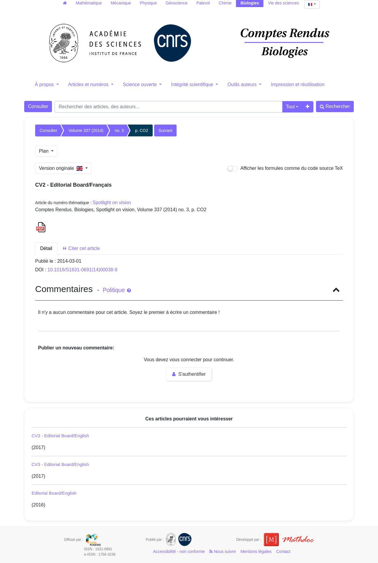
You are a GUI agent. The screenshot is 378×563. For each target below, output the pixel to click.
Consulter (38, 106)
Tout (290, 106)
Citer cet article (81, 248)
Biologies (249, 3)
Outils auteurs (242, 84)
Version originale (61, 168)
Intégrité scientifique (192, 84)
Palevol (203, 3)
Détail (46, 248)
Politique (117, 290)
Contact (283, 551)
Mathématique (89, 3)
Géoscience (177, 3)
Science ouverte (140, 84)
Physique (148, 3)
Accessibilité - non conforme (179, 551)
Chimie (225, 3)
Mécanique (121, 3)
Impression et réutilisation (297, 84)
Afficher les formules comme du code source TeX (285, 168)
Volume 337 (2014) (86, 130)
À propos (45, 84)
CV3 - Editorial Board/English (60, 435)
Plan (44, 151)
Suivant (165, 130)
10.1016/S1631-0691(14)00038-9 (83, 269)
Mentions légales (255, 551)
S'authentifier (189, 374)
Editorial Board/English (54, 493)
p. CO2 (141, 130)
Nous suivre (222, 551)
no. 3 (119, 130)
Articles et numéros (89, 84)
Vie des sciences (283, 3)
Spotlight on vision (112, 202)
